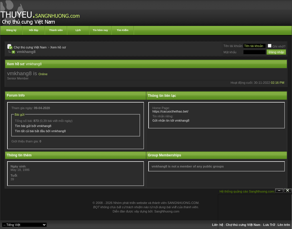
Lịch (78, 30)
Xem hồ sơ (58, 47)
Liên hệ (217, 224)
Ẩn (279, 191)
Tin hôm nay (100, 30)
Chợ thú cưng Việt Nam (30, 47)
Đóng (287, 191)
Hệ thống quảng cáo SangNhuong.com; (247, 191)
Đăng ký (11, 30)
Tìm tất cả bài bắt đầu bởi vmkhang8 (40, 131)
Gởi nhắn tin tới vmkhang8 (171, 120)
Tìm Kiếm (123, 30)
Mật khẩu (230, 52)
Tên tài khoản (233, 46)
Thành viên (56, 30)
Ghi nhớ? (276, 46)
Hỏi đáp (33, 30)
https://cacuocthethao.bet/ (170, 111)
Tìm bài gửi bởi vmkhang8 (33, 126)
